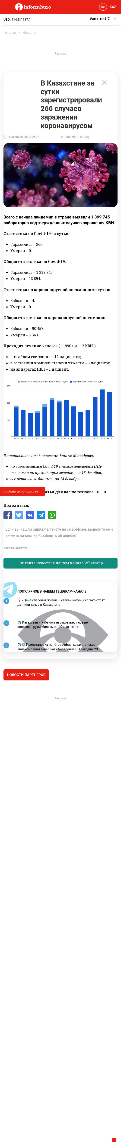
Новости (29, 32)
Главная (9, 32)
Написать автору (77, 136)
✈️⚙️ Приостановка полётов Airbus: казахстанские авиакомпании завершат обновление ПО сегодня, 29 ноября (57, 649)
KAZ (113, 7)
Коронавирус (16, 548)
